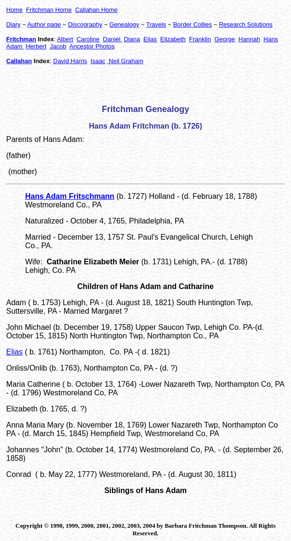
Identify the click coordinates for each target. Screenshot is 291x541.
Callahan (19, 61)
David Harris (70, 61)
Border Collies (192, 24)
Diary (13, 24)
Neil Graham (125, 61)
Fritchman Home (49, 9)
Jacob (58, 46)
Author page (44, 24)
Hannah (249, 39)
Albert (65, 39)
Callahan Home (96, 9)
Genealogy (124, 24)
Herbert (36, 46)
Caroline (87, 39)
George (225, 39)
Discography (85, 24)
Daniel (112, 39)
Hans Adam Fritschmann (69, 196)
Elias (150, 39)
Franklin (200, 39)
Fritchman (21, 39)
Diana (132, 39)
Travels (156, 24)
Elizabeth (173, 39)
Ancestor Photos (91, 46)
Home (14, 9)
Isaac (98, 61)
